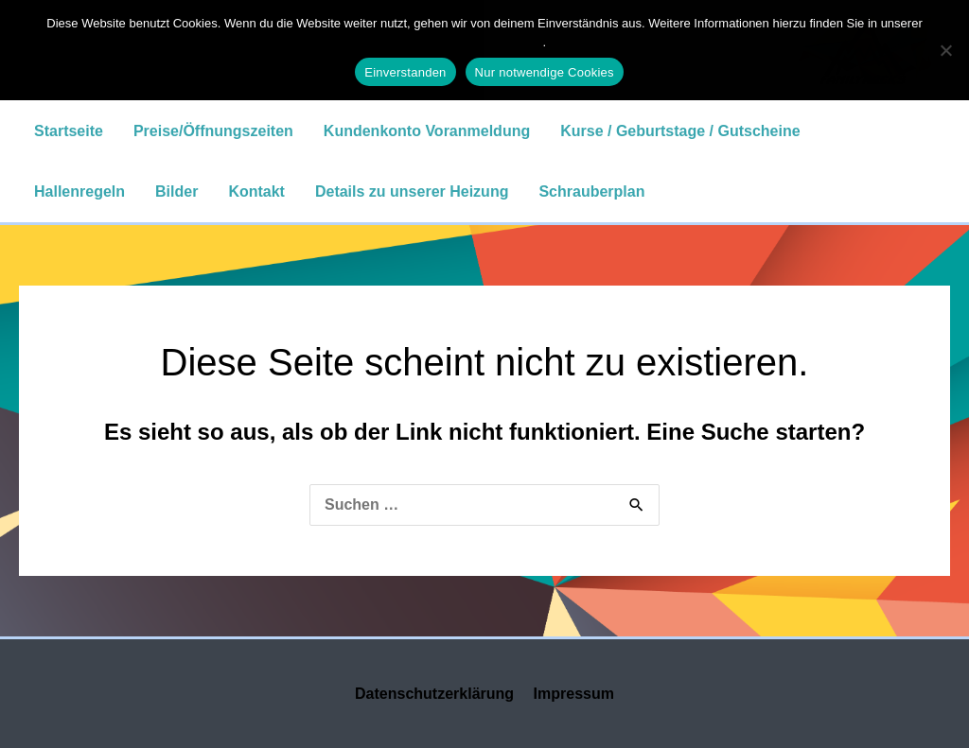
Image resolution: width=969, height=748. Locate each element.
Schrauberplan (591, 191)
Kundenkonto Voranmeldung (427, 131)
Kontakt (256, 191)
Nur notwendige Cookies (544, 72)
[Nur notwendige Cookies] (945, 50)
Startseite (68, 131)
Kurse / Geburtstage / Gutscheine (680, 131)
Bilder (176, 191)
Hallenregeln (79, 191)
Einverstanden (405, 72)
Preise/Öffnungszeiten (213, 131)
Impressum (574, 694)
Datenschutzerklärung (434, 694)
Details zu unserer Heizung (412, 191)
